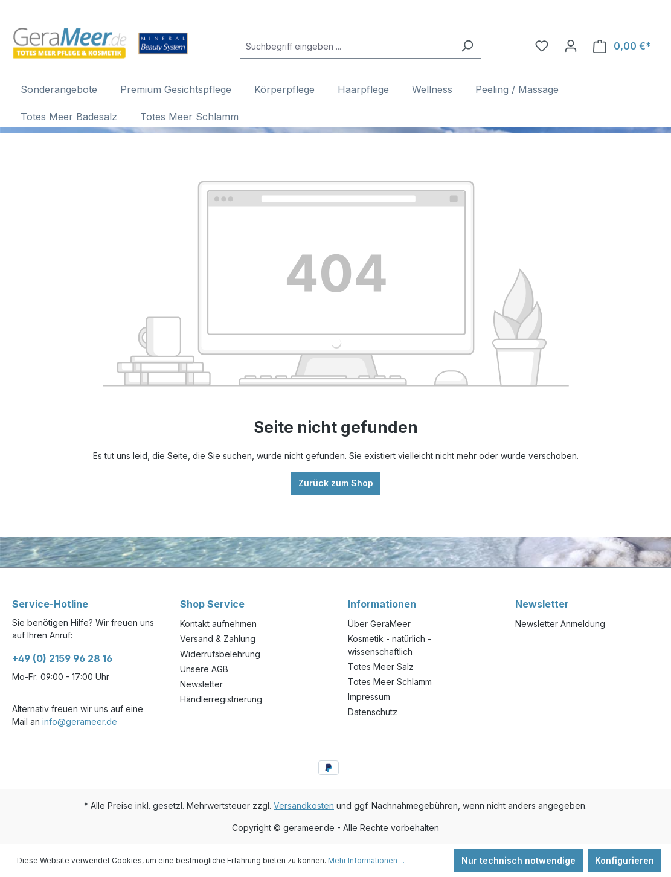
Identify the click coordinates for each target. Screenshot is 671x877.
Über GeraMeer (379, 623)
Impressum (369, 697)
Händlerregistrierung (221, 699)
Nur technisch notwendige (518, 860)
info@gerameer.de (79, 721)
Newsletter (201, 684)
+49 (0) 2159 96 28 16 (62, 658)
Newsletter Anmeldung (560, 623)
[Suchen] (467, 46)
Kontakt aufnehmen (218, 623)
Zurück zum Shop (335, 483)
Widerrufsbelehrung (220, 654)
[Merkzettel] (541, 46)
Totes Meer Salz (381, 666)
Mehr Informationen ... (366, 860)
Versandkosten (304, 805)
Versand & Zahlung (217, 639)
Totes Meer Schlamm (390, 681)
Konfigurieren (624, 860)
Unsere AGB (204, 669)
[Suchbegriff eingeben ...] (347, 46)
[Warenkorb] (622, 46)
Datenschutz (372, 712)
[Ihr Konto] (570, 46)
